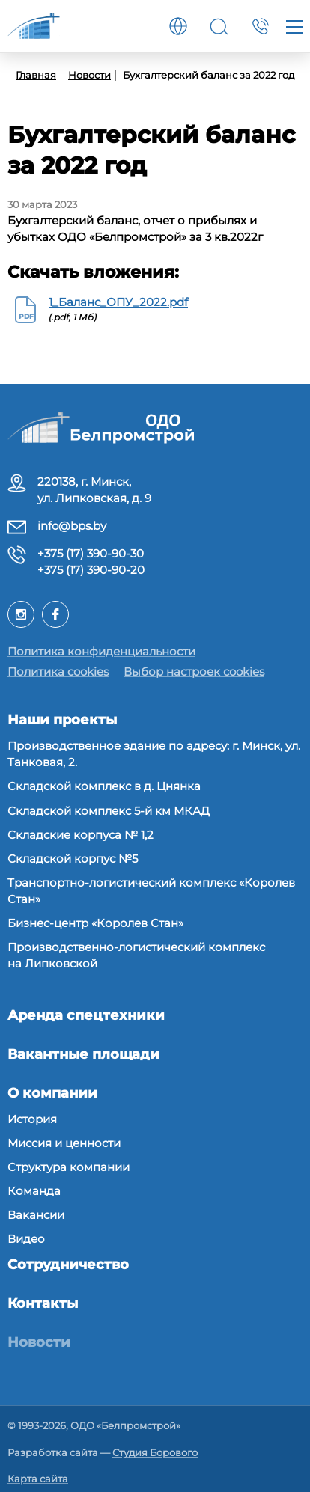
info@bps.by (71, 526)
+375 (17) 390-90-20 (91, 570)
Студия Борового (155, 1452)
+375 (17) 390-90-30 (90, 553)
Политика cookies (58, 671)
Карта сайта (37, 1479)
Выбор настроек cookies (194, 671)
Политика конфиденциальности (101, 651)
